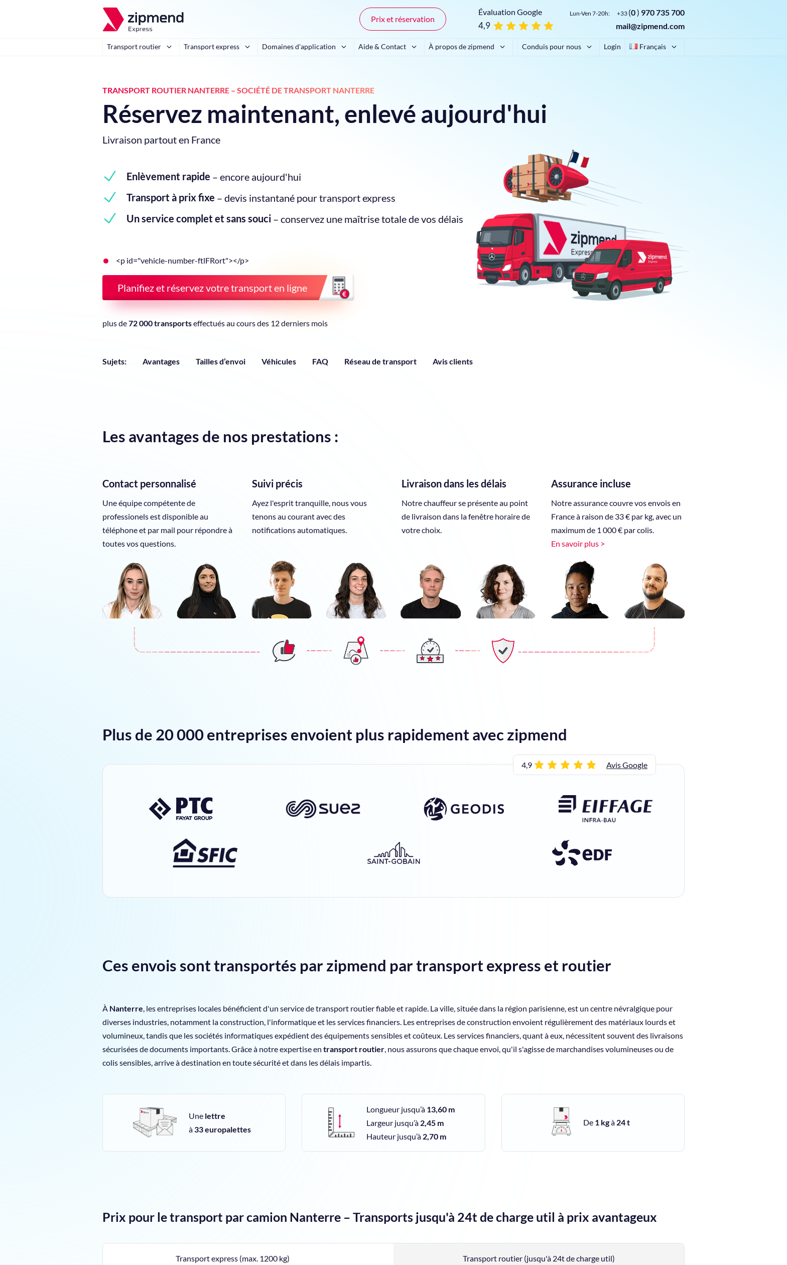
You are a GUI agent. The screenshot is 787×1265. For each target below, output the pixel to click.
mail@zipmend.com (650, 26)
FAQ (320, 361)
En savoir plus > (578, 543)
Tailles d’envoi (220, 361)
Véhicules (278, 361)
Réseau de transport (380, 361)
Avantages (161, 361)
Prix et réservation (403, 19)
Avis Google (626, 765)
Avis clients (453, 361)
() (651, 12)
